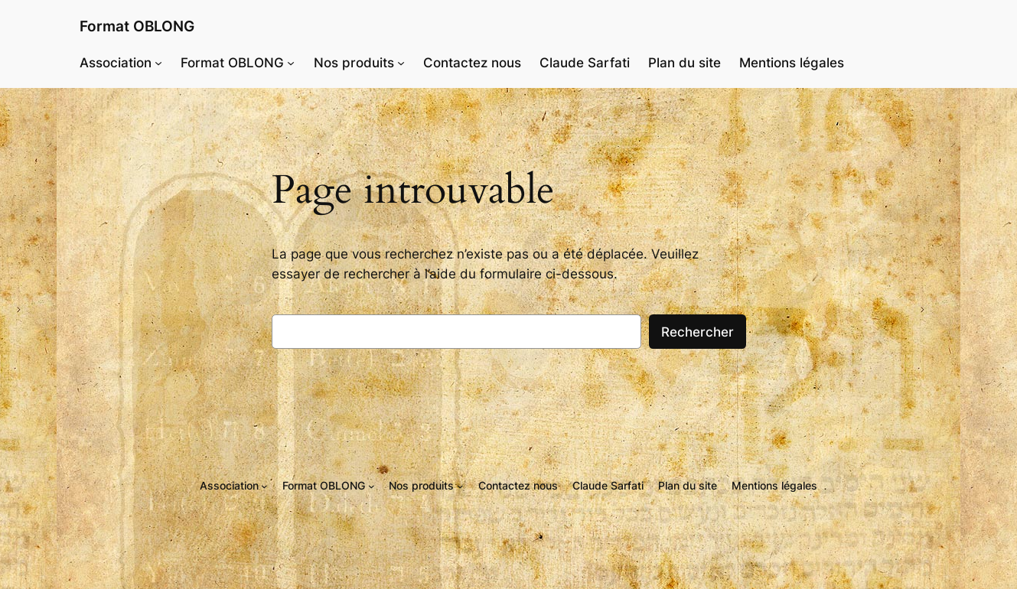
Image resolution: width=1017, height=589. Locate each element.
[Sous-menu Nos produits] (401, 63)
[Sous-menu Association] (158, 63)
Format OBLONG (137, 26)
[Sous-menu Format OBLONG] (291, 63)
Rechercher (697, 332)
